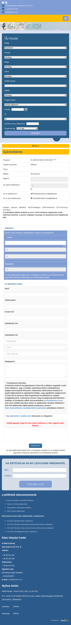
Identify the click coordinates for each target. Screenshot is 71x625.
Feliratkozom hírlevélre (35, 395)
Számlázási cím (11, 335)
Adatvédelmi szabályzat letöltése (19, 508)
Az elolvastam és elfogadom (28, 416)
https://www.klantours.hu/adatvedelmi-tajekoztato (25, 408)
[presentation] (35, 434)
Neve (7, 288)
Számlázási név (11, 323)
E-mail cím (9, 312)
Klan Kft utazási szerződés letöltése (20, 500)
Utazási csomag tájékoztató (17, 504)
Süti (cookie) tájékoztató (16, 511)
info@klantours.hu (11, 12)
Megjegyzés (10, 361)
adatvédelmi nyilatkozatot (20, 416)
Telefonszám (10, 300)
